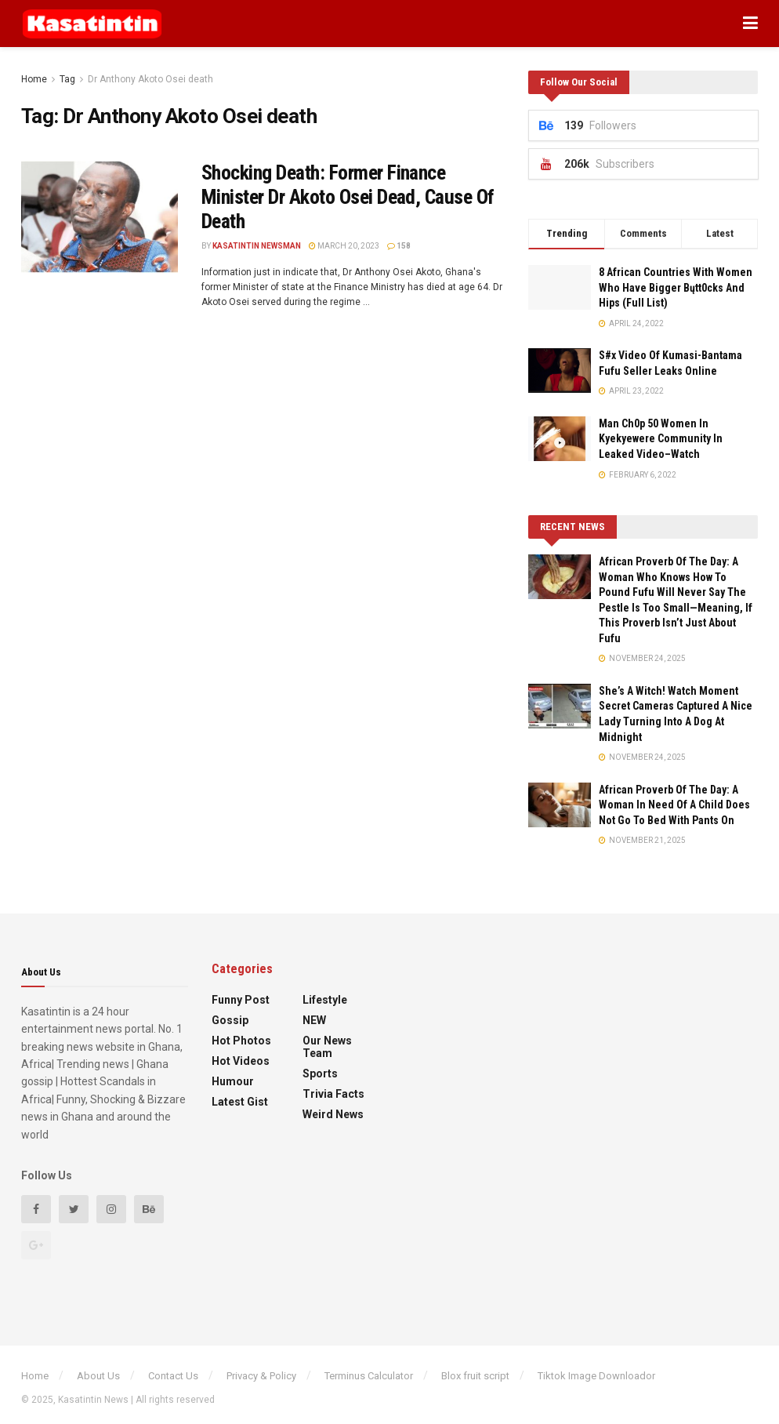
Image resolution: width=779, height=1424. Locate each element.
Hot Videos (241, 1061)
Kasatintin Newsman (256, 246)
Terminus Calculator (368, 1376)
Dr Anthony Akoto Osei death (150, 79)
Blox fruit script (475, 1376)
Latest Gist (240, 1101)
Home (34, 79)
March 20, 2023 (344, 246)
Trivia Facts (333, 1094)
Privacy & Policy (261, 1376)
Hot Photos (241, 1040)
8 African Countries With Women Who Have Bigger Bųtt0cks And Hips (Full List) (675, 287)
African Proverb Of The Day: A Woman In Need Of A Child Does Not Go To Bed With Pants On (674, 804)
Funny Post (241, 1000)
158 (399, 246)
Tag (67, 79)
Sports (320, 1073)
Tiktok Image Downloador (596, 1376)
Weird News (333, 1114)
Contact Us (173, 1376)
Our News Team (327, 1046)
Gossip (230, 1020)
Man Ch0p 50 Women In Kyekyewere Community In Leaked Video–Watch (661, 438)
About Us (98, 1376)
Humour (233, 1081)
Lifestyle (325, 1000)
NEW (314, 1020)
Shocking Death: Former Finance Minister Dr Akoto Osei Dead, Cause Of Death (348, 197)
